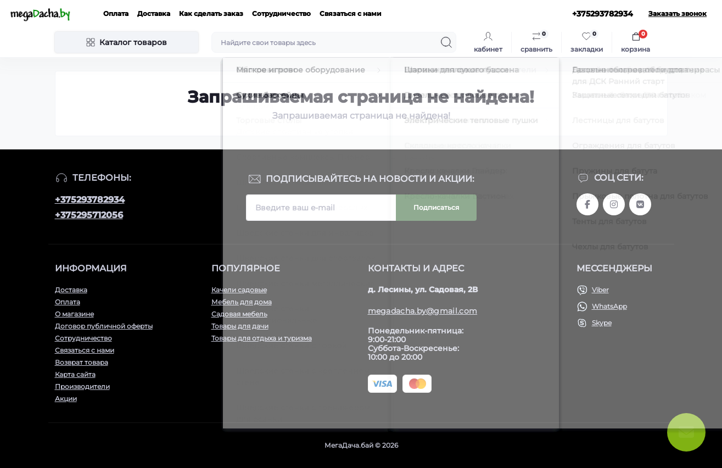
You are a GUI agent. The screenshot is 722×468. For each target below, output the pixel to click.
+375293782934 (90, 199)
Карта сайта (75, 374)
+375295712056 (89, 215)
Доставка (153, 13)
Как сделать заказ (211, 13)
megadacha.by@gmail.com (423, 311)
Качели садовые (239, 290)
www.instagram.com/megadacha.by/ (614, 204)
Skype (602, 323)
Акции (66, 398)
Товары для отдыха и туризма (261, 338)
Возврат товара (81, 362)
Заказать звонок (677, 13)
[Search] (446, 42)
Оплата (115, 13)
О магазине (74, 314)
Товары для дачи (239, 326)
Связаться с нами (351, 13)
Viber (600, 290)
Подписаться (436, 207)
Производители (82, 386)
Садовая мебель (239, 314)
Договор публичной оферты (104, 326)
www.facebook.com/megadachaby (587, 204)
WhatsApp (609, 306)
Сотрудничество (281, 13)
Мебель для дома (241, 302)
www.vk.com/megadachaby (640, 204)
